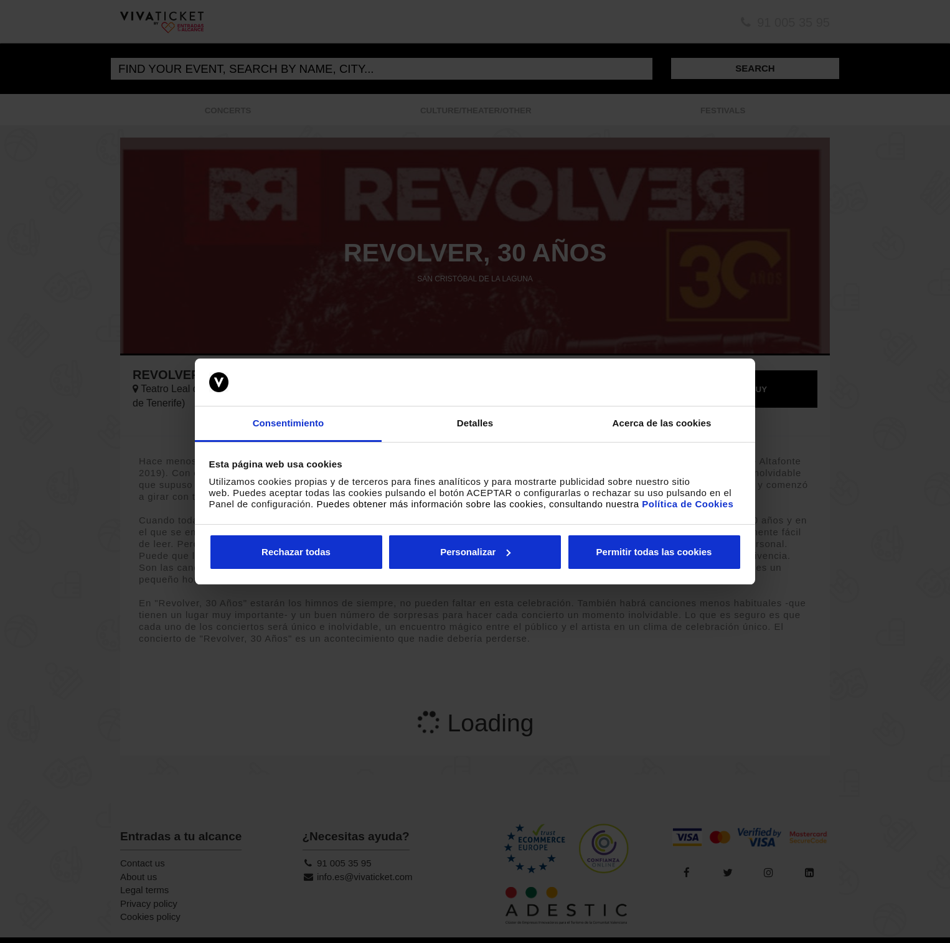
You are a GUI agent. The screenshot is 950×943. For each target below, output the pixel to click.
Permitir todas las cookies (654, 552)
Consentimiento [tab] (288, 423)
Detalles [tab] (475, 423)
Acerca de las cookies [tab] (662, 423)
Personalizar (475, 552)
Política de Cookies (687, 504)
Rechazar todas (296, 552)
